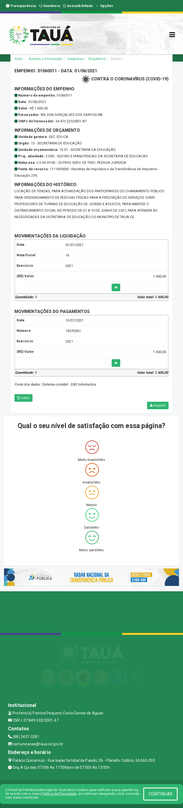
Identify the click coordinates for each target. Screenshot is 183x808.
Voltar (23, 398)
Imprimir (158, 405)
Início (18, 59)
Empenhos (97, 59)
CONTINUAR (160, 793)
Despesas (76, 59)
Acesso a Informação (46, 59)
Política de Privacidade (59, 794)
